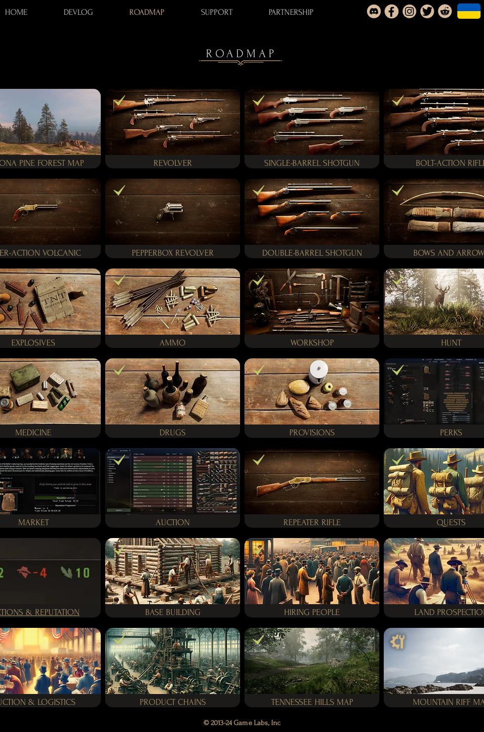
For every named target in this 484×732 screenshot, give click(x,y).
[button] (61, 252)
